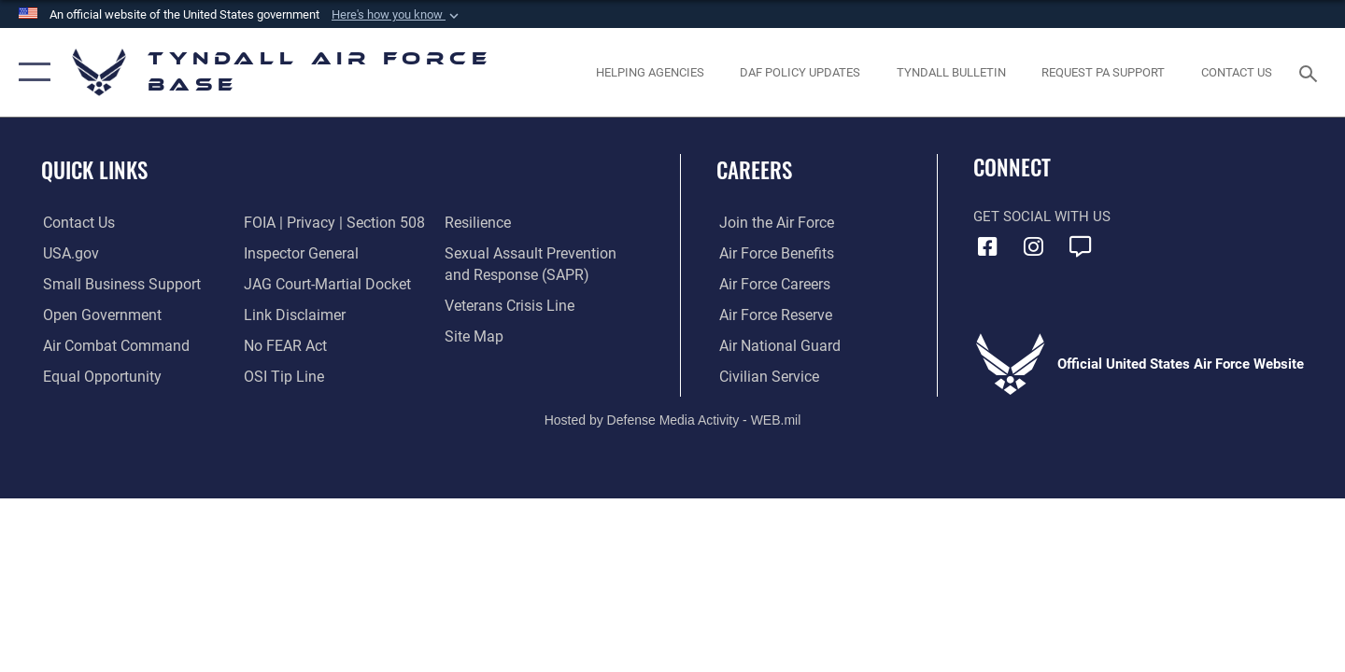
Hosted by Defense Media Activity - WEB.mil (673, 420)
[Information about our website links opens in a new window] (292, 314)
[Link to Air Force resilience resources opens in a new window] (478, 223)
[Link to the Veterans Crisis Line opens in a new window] (509, 306)
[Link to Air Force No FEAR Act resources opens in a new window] (284, 345)
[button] (397, 15)
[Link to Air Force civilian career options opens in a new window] (764, 376)
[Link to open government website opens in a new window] (96, 314)
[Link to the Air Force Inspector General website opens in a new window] (299, 253)
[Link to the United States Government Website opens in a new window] (67, 253)
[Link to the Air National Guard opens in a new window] (773, 345)
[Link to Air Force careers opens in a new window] (771, 284)
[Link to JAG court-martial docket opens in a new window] (324, 284)
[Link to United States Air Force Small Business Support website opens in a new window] (115, 284)
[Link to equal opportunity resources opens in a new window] (96, 376)
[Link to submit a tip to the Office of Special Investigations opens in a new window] (281, 376)
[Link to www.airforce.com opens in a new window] (772, 223)
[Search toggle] (1311, 71)
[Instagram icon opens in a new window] (1034, 246)
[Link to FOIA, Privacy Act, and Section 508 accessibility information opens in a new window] (329, 223)
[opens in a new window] (1103, 72)
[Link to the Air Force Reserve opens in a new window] (771, 314)
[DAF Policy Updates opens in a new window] (800, 72)
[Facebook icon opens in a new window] (987, 246)
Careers (754, 170)
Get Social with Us (1042, 216)
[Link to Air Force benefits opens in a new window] (772, 253)
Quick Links (94, 170)
